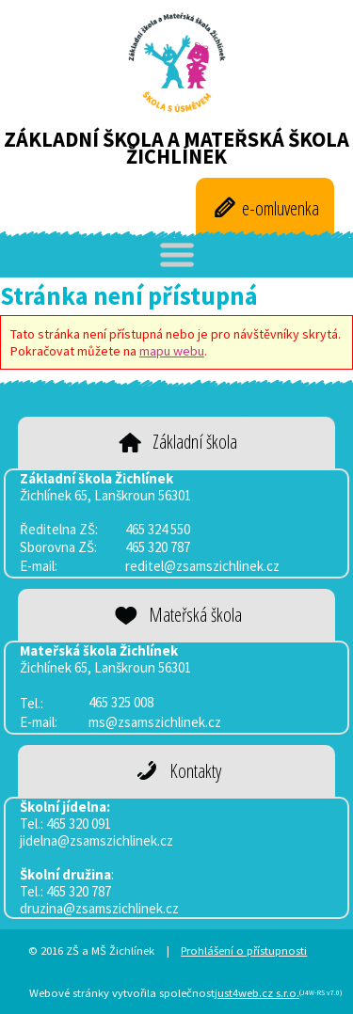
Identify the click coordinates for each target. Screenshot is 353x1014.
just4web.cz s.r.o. (257, 993)
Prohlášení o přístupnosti (244, 950)
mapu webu (171, 350)
